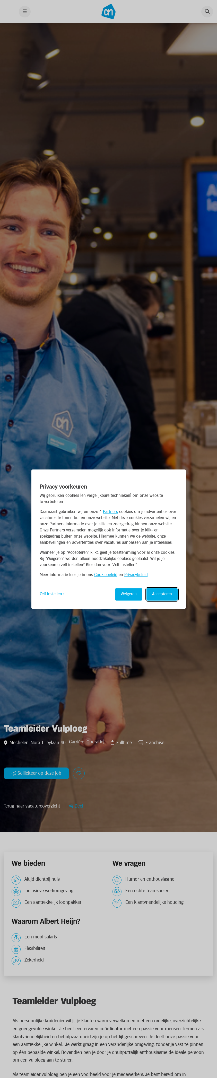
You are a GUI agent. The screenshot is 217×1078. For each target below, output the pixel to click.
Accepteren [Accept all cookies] (162, 594)
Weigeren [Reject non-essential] (129, 594)
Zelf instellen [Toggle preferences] (51, 594)
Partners (110, 512)
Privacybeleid (136, 575)
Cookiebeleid (105, 575)
